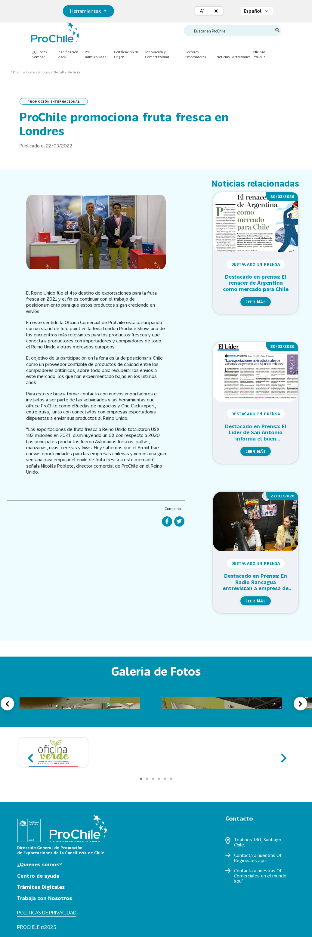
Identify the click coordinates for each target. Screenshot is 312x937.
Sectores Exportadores (195, 54)
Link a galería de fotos (31, 720)
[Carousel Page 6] (171, 779)
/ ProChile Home (23, 72)
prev (29, 755)
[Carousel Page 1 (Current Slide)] (141, 779)
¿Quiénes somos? (39, 864)
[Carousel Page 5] (165, 779)
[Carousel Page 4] (159, 779)
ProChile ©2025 (36, 927)
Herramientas (86, 11)
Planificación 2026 (68, 54)
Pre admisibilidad (96, 54)
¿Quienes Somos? (39, 54)
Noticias (223, 57)
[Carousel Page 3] (153, 779)
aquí (262, 860)
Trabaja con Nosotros (44, 898)
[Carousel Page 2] (147, 779)
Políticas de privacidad (46, 912)
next (282, 755)
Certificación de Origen (126, 54)
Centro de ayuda (38, 876)
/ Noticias (43, 72)
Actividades (241, 57)
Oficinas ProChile (259, 54)
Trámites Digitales (41, 887)
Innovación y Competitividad (157, 54)
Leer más (256, 301)
